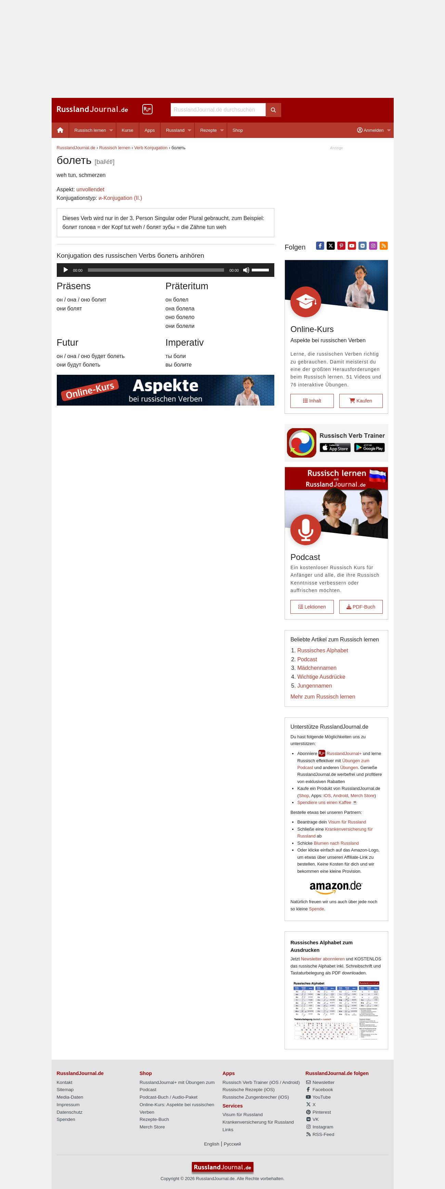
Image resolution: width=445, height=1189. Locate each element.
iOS (327, 795)
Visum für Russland (347, 821)
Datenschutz (70, 1112)
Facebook (319, 1089)
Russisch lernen (90, 130)
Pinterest (318, 1112)
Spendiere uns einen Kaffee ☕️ (327, 802)
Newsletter (320, 1082)
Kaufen (361, 401)
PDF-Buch (360, 607)
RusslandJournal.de (76, 147)
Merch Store (363, 795)
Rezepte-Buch (154, 1119)
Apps (150, 130)
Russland (175, 130)
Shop (238, 130)
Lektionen (312, 607)
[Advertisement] (222, 49)
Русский (232, 1144)
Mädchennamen (317, 668)
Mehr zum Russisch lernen (322, 697)
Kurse (127, 130)
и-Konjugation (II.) (120, 198)
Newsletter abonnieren (323, 958)
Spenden (66, 1119)
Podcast (307, 659)
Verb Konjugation (150, 147)
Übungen (349, 767)
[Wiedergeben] (65, 270)
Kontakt (65, 1082)
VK (312, 1119)
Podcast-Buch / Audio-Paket (168, 1097)
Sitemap (65, 1089)
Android (340, 795)
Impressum (68, 1104)
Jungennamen (314, 686)
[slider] (156, 270)
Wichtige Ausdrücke (321, 677)
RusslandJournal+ (344, 753)
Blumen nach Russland (336, 843)
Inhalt (312, 401)
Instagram (319, 1126)
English (211, 1144)
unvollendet (90, 189)
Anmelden (370, 130)
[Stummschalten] (246, 270)
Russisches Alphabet (322, 650)
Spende (316, 908)
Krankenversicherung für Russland (258, 1122)
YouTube (318, 1097)
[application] (166, 270)
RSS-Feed (319, 1134)
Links (228, 1129)
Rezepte (208, 130)
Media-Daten (70, 1097)
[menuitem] (60, 130)
